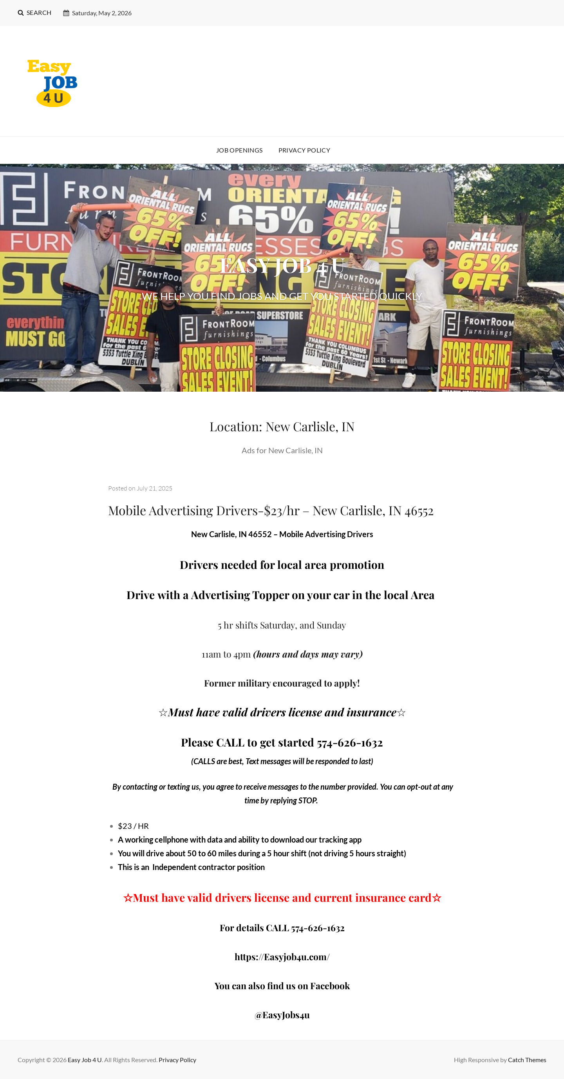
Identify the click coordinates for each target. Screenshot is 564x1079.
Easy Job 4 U (85, 1059)
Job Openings (239, 150)
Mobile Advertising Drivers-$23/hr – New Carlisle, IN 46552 (271, 509)
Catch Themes (527, 1059)
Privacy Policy (304, 150)
